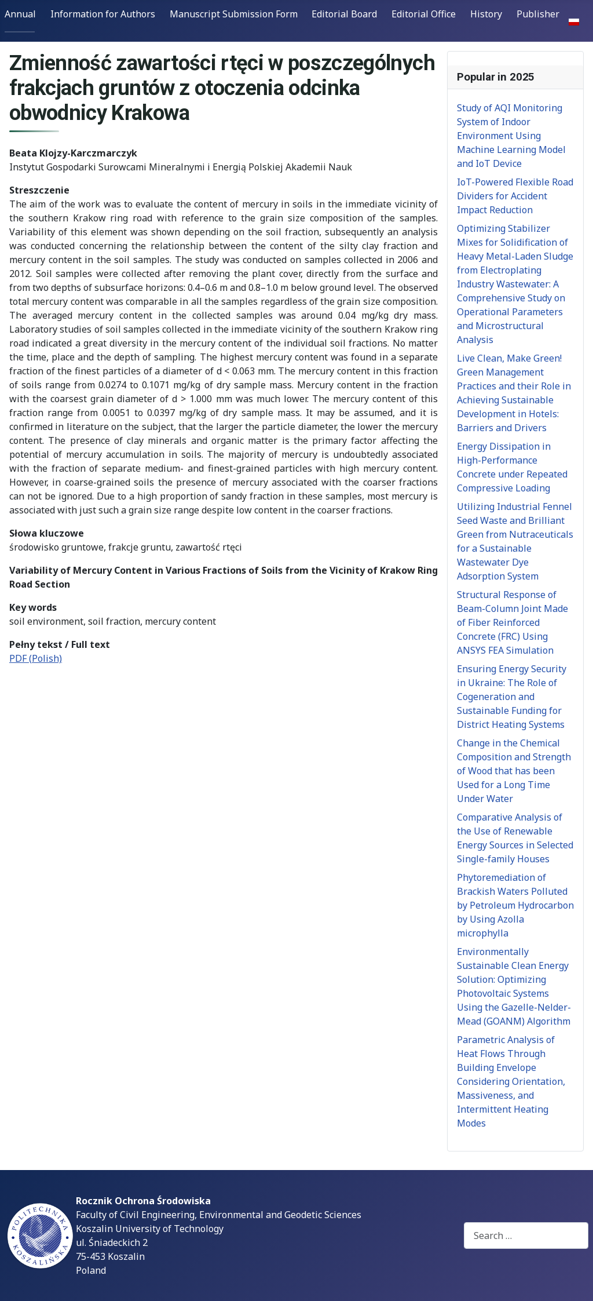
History (486, 14)
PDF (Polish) (35, 658)
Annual (20, 14)
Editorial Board (344, 14)
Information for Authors (102, 14)
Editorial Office (423, 14)
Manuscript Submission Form (234, 14)
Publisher (538, 14)
